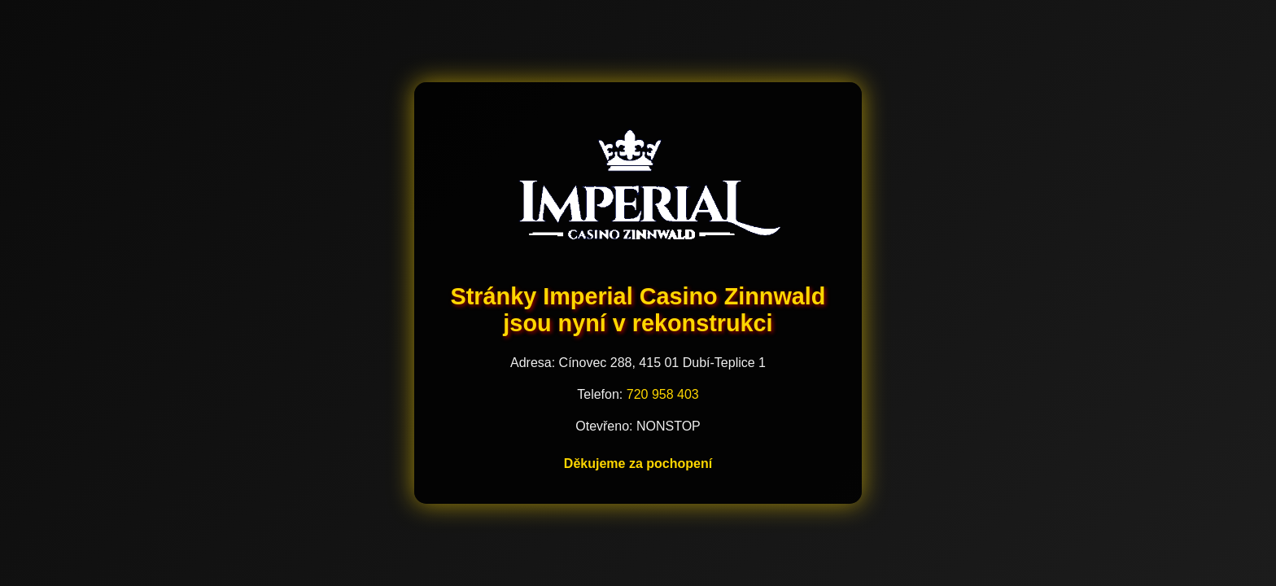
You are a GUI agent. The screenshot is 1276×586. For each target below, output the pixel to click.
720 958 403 (663, 394)
